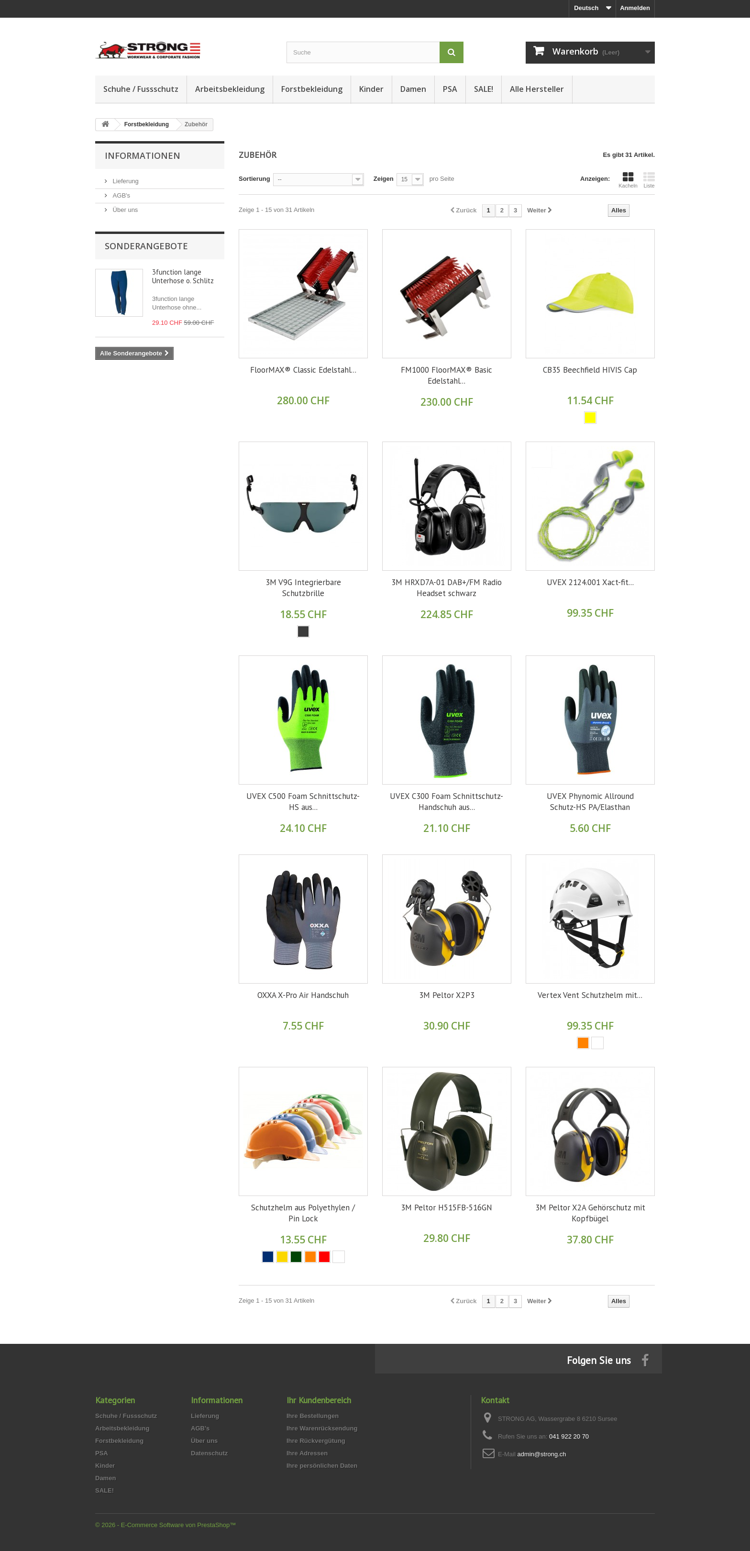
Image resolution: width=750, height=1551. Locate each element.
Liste (649, 179)
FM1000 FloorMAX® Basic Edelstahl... (446, 375)
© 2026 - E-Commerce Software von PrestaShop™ (165, 1525)
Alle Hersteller (537, 89)
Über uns (124, 209)
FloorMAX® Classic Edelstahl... (303, 370)
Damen (413, 89)
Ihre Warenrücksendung (322, 1428)
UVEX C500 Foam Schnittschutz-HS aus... (303, 801)
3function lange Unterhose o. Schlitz (183, 276)
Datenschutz (209, 1453)
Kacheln (628, 179)
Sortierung (254, 178)
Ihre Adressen (307, 1453)
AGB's (120, 195)
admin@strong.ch (541, 1454)
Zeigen (384, 178)
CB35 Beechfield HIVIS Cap (590, 370)
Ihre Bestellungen (313, 1415)
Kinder (371, 89)
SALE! (483, 89)
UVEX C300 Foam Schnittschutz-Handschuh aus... (446, 801)
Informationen (142, 155)
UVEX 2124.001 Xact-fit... (590, 582)
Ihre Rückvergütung (316, 1440)
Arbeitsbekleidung (230, 89)
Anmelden (635, 7)
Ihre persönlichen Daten (322, 1465)
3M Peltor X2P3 (446, 995)
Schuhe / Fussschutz (140, 89)
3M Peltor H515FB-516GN (446, 1207)
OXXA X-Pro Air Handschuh (303, 995)
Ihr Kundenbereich (319, 1400)
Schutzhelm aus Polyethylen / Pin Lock (303, 1213)
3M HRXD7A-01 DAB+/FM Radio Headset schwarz (446, 587)
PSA (450, 89)
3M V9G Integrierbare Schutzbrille (303, 587)
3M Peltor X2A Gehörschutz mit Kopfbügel (590, 1213)
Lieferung (125, 181)
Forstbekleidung (311, 89)
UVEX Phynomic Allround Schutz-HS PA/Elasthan (590, 801)
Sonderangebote (146, 246)
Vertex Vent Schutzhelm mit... (590, 995)
